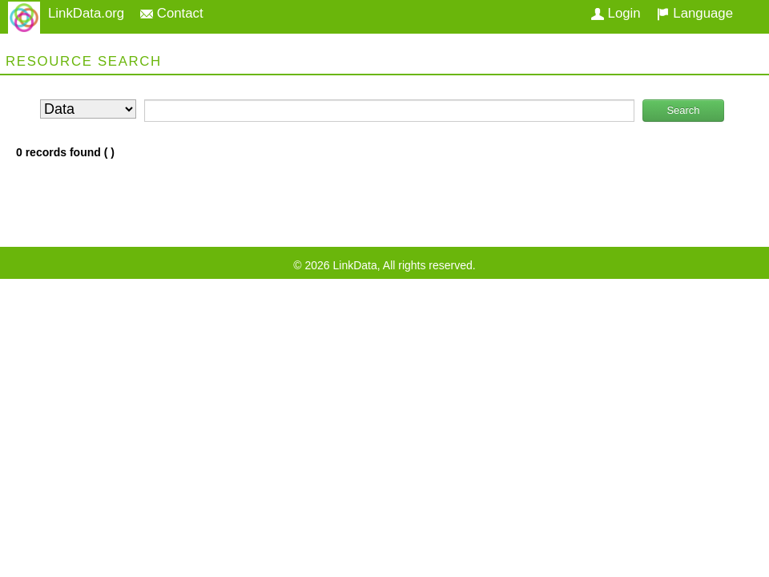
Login (616, 13)
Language (695, 13)
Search (682, 110)
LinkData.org (86, 13)
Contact (171, 13)
